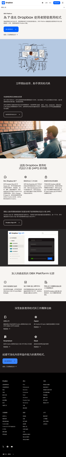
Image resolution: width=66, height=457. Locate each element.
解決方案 (5, 395)
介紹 (24, 431)
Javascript (52, 105)
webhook (6, 191)
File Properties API (31, 184)
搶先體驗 (5, 400)
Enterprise (25, 392)
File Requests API (35, 187)
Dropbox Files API (11, 184)
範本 (4, 402)
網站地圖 (5, 431)
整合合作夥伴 (26, 437)
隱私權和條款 (6, 421)
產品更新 (25, 408)
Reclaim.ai (25, 402)
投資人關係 (46, 421)
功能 (4, 392)
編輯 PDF (45, 397)
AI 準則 (4, 429)
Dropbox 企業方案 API (55, 291)
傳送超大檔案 (46, 384)
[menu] (62, 2)
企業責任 (45, 424)
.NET (42, 105)
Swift (38, 105)
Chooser (18, 193)
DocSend (25, 397)
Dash (24, 395)
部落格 (24, 416)
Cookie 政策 (6, 424)
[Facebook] (7, 446)
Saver (6, 195)
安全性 (4, 397)
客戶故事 (25, 421)
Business (25, 389)
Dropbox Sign (26, 400)
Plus (24, 384)
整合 (4, 389)
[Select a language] (42, 2)
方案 (24, 405)
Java (46, 105)
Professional (26, 387)
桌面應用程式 (6, 384)
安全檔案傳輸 (46, 392)
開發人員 (25, 426)
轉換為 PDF (46, 402)
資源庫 (24, 424)
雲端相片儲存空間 (47, 389)
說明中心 (5, 416)
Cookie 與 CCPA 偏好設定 (9, 426)
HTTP (46, 106)
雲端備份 (45, 395)
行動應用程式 (6, 387)
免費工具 (5, 405)
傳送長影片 (46, 387)
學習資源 (5, 434)
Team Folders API (51, 191)
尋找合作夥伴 (26, 439)
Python (8, 106)
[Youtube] (11, 446)
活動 (24, 418)
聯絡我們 (5, 418)
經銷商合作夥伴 (26, 434)
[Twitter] (3, 446)
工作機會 (45, 418)
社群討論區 (25, 429)
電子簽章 (45, 400)
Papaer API (6, 186)
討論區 (11, 289)
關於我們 (45, 416)
